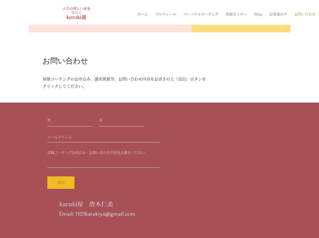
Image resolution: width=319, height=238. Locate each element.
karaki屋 (76, 17)
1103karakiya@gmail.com (105, 213)
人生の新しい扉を (76, 8)
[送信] (60, 182)
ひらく (76, 12)
